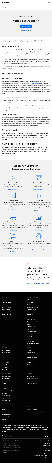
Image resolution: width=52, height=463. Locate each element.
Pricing (29, 350)
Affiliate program (6, 414)
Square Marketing (31, 326)
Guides (29, 362)
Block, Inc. (47, 457)
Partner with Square (7, 416)
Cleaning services (6, 400)
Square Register (6, 350)
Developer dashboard (32, 383)
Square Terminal (6, 355)
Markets (4, 388)
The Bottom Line (31, 360)
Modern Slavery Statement (43, 453)
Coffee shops (5, 381)
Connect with (26, 30)
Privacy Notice (46, 445)
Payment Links (30, 304)
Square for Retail (31, 309)
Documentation (31, 381)
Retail (13, 251)
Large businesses (6, 376)
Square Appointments (32, 307)
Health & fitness (6, 395)
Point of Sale (30, 299)
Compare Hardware (6, 364)
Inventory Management (33, 333)
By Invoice (4, 304)
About (3, 409)
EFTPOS (39, 210)
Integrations (30, 338)
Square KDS (30, 314)
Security (48, 448)
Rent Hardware (5, 369)
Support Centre (31, 352)
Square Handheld (6, 352)
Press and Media (6, 412)
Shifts (28, 324)
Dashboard (29, 316)
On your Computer (6, 307)
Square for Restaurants (33, 312)
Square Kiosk (5, 360)
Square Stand (5, 357)
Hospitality (4, 403)
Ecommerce (39, 189)
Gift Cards (29, 336)
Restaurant (38, 230)
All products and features (33, 343)
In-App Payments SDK (32, 378)
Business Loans (31, 319)
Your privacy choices (45, 440)
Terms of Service (46, 443)
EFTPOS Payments (6, 302)
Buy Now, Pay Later (6, 312)
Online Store (30, 302)
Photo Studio (30, 341)
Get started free (26, 26)
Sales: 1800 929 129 (32, 409)
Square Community (32, 357)
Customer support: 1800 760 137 (35, 412)
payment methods (35, 83)
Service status (30, 364)
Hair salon (4, 393)
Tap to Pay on (38, 249)
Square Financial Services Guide (42, 455)
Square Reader (5, 362)
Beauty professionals (7, 390)
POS (13, 230)
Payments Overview (6, 299)
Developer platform (32, 376)
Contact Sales (30, 355)
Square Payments (6, 316)
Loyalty (29, 329)
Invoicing (13, 209)
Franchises (4, 383)
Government (47, 450)
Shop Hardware (5, 367)
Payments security (6, 314)
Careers (4, 419)
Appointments (13, 189)
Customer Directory (32, 331)
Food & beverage (6, 378)
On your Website (6, 309)
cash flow (16, 108)
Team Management (32, 321)
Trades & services (6, 398)
